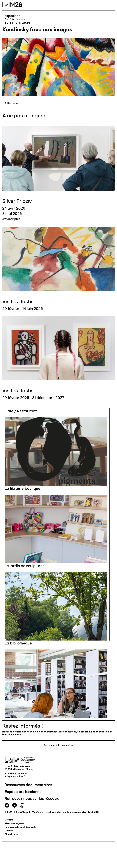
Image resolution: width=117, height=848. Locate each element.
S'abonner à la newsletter (58, 745)
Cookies (9, 830)
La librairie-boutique (22, 488)
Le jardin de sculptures (24, 565)
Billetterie (11, 103)
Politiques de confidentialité (20, 827)
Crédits (9, 819)
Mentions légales (14, 823)
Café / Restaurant (21, 411)
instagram (22, 805)
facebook (7, 805)
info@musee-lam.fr (15, 776)
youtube (14, 805)
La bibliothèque (18, 643)
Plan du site (11, 834)
